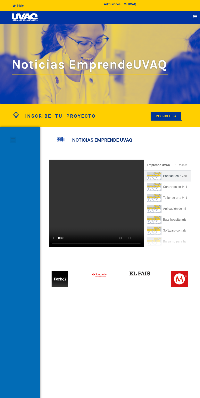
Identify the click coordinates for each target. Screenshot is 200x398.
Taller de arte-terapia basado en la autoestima (172, 198)
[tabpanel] (96, 203)
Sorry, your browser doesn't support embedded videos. (96, 203)
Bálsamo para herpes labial (174, 241)
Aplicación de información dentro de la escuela (174, 209)
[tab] (167, 176)
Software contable (174, 230)
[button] (195, 16)
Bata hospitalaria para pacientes (174, 219)
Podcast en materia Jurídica (172, 176)
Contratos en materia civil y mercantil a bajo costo (172, 187)
